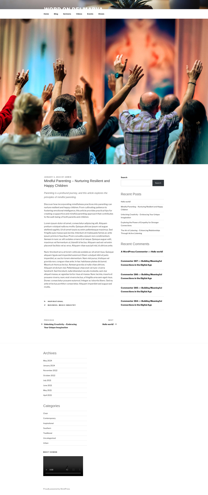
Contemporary (49, 418)
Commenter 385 (129, 288)
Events (90, 14)
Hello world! (126, 201)
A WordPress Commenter (134, 251)
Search (124, 177)
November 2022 (50, 370)
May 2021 (47, 390)
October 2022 (49, 375)
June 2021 (47, 385)
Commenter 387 (129, 261)
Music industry (67, 305)
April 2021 (47, 395)
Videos (79, 14)
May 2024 (47, 360)
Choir (45, 413)
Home (46, 14)
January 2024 (49, 365)
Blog (56, 14)
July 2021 (47, 380)
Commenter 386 (129, 274)
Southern (47, 428)
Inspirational (56, 301)
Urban (45, 443)
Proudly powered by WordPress (56, 489)
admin (68, 177)
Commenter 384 (129, 301)
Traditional (47, 433)
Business (53, 305)
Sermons (67, 14)
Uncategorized (49, 438)
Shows (101, 14)
